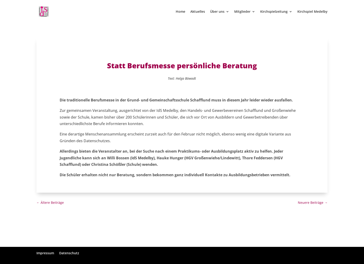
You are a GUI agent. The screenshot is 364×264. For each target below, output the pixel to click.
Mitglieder (242, 12)
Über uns (217, 12)
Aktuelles (197, 12)
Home (180, 12)
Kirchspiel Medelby (312, 12)
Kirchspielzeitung (274, 12)
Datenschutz (69, 253)
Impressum (45, 253)
